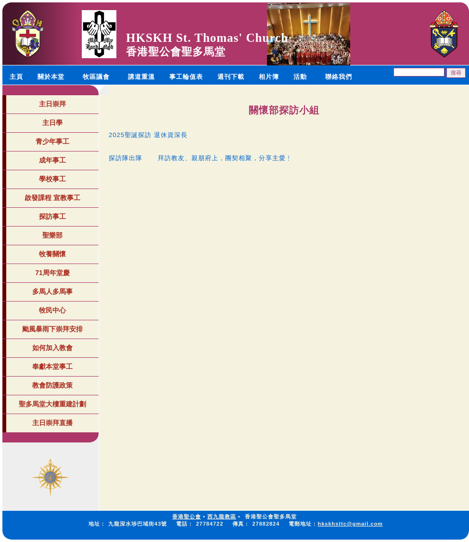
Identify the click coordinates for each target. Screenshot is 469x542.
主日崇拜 (52, 104)
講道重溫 (141, 76)
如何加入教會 (52, 348)
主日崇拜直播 (52, 423)
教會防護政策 (52, 385)
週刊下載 (230, 76)
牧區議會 (96, 76)
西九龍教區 (221, 516)
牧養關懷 (52, 254)
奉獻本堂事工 (52, 366)
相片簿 (269, 76)
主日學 (52, 122)
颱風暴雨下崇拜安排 (52, 329)
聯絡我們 (338, 76)
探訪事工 (52, 216)
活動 (300, 76)
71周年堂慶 (52, 273)
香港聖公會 (186, 516)
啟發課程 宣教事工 (52, 198)
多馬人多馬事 (52, 291)
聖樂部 (52, 235)
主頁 (16, 76)
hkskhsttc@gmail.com (349, 524)
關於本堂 (51, 76)
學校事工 (52, 179)
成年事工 (52, 160)
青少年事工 (52, 141)
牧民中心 (52, 310)
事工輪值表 (186, 76)
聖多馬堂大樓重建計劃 (52, 404)
